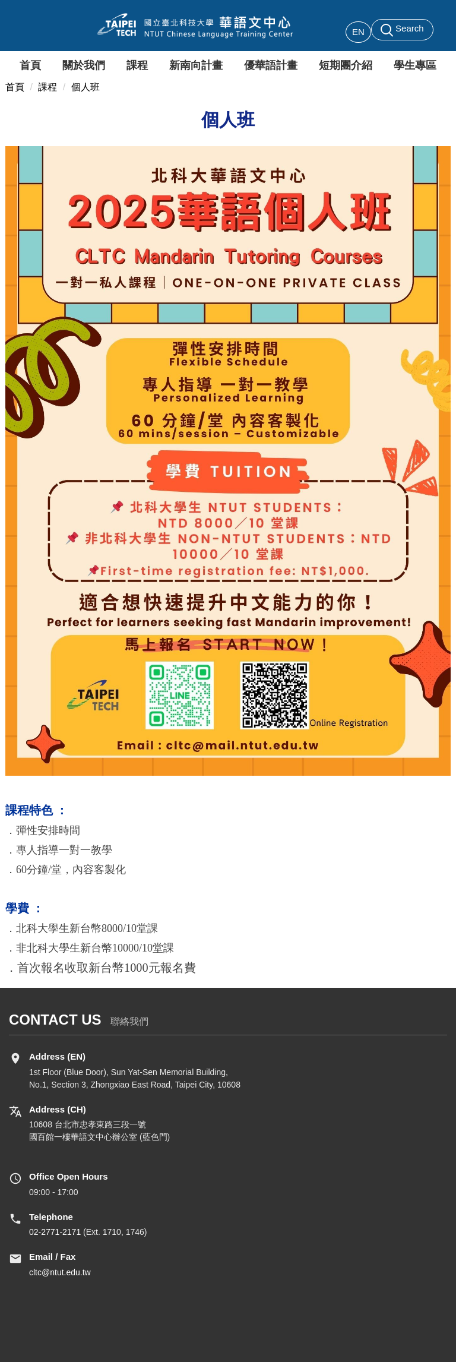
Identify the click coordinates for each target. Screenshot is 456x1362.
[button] (402, 29)
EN (358, 32)
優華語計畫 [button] (270, 65)
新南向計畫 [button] (196, 65)
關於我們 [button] (83, 65)
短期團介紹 (345, 65)
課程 (47, 87)
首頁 (30, 65)
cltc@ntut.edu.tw (60, 1272)
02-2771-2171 (55, 1232)
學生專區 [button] (415, 65)
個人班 (85, 87)
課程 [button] (137, 65)
